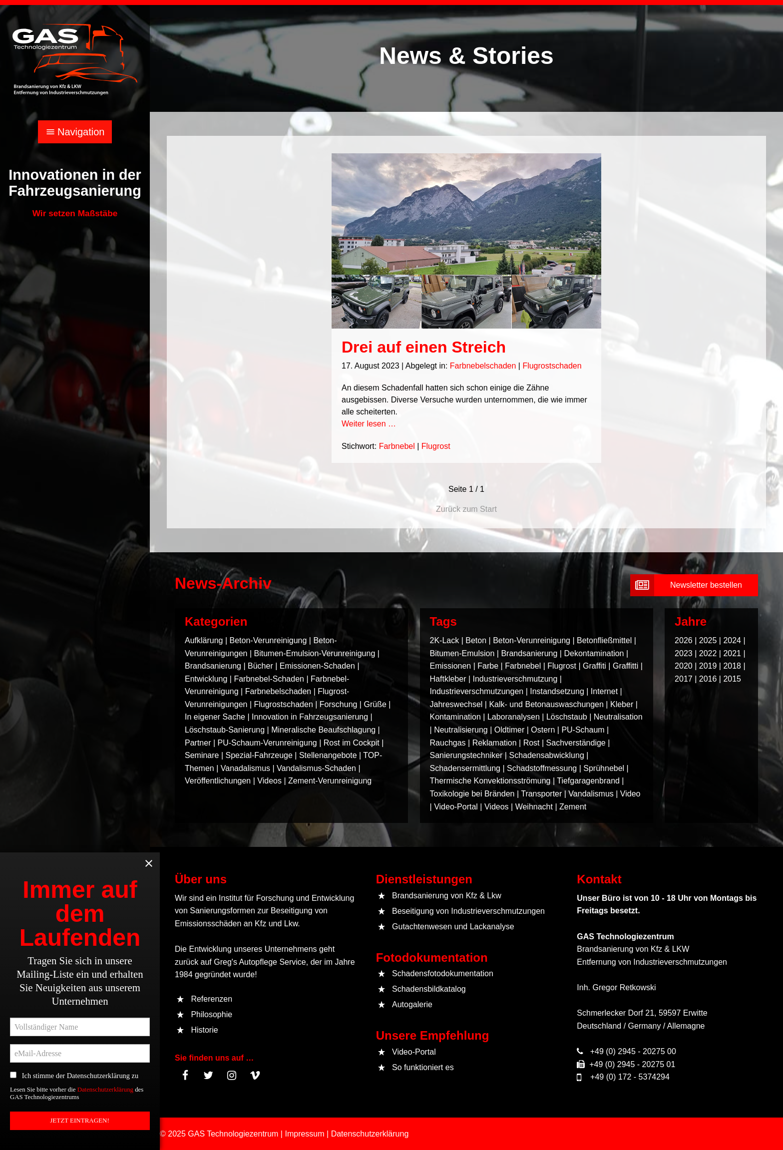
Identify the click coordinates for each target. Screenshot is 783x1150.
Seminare (202, 755)
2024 (732, 640)
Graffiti (594, 666)
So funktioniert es (423, 1067)
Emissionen (450, 666)
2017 (684, 679)
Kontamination (455, 717)
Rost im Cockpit (352, 743)
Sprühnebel (603, 768)
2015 (732, 679)
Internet (604, 691)
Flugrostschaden (551, 366)
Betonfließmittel (604, 640)
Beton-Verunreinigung (268, 640)
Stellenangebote (329, 755)
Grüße (375, 704)
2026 (684, 640)
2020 (684, 666)
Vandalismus (590, 793)
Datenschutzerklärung (108, 1096)
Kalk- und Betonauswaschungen (546, 704)
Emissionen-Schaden (317, 666)
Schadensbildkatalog (429, 989)
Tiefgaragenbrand (588, 780)
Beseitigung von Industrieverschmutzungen (468, 911)
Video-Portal (456, 806)
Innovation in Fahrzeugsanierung (310, 717)
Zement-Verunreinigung (330, 780)
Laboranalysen (513, 717)
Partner (198, 743)
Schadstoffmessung (542, 768)
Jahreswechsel (456, 704)
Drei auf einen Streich (424, 347)
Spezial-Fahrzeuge (259, 755)
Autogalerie (412, 1004)
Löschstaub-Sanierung (225, 730)
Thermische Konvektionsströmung (490, 780)
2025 (708, 640)
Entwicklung (206, 679)
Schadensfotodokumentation (442, 973)
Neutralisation (618, 717)
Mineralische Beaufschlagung (323, 730)
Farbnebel (397, 446)
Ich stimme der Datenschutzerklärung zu (78, 1080)
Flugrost (435, 446)
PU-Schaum (582, 730)
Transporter (541, 793)
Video (630, 793)
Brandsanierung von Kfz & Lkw (446, 895)
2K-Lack (444, 640)
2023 (684, 653)
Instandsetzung (557, 691)
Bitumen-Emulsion (462, 653)
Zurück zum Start (466, 509)
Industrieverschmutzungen (477, 691)
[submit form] (694, 585)
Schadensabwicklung (546, 755)
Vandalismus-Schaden (316, 768)
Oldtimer (509, 730)
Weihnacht (534, 806)
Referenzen (211, 999)
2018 (732, 666)
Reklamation (494, 743)
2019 (708, 666)
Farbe (487, 666)
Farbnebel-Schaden (269, 679)
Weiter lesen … (369, 423)
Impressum (304, 1134)
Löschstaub (566, 717)
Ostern (543, 730)
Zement (572, 806)
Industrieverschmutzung (515, 679)
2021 (732, 653)
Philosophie (211, 1014)
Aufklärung (204, 640)
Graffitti (625, 666)
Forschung (339, 704)
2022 (708, 653)
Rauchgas (448, 743)
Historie (204, 1030)
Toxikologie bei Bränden (472, 793)
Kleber (621, 704)
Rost (531, 743)
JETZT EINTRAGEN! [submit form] (81, 1125)
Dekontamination (594, 653)
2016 (708, 679)
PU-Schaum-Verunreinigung (267, 743)
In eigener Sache (215, 717)
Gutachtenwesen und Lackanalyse (453, 926)
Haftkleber (448, 679)
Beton (475, 640)
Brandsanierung (213, 666)
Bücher (260, 666)
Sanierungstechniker (466, 755)
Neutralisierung (461, 730)
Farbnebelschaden (483, 366)
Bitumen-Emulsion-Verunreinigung (314, 653)
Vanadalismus (245, 768)
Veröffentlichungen (218, 780)
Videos (269, 780)
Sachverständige (576, 743)
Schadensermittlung (465, 768)
